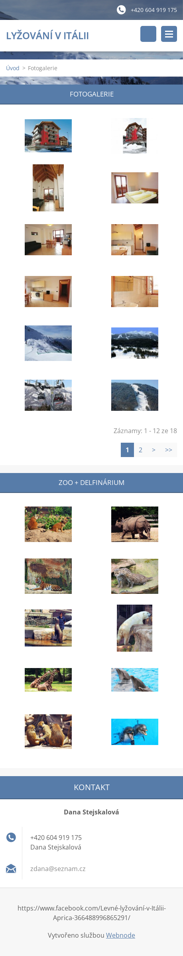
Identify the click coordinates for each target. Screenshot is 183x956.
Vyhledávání (148, 34)
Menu (169, 34)
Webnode (120, 935)
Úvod (13, 68)
